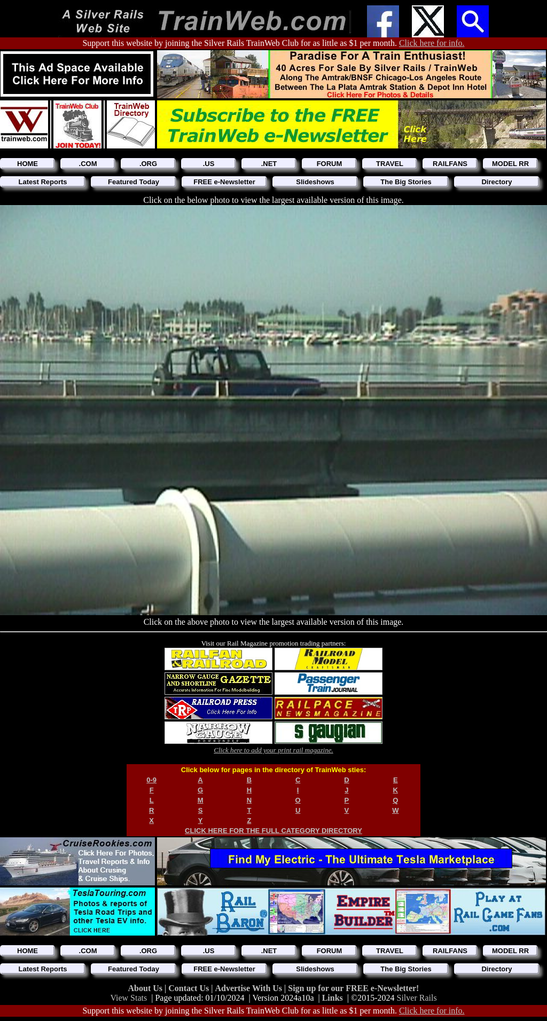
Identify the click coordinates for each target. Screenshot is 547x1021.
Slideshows (315, 182)
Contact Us (189, 988)
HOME (27, 164)
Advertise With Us (249, 988)
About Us (146, 988)
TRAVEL (389, 164)
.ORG (148, 164)
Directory (496, 182)
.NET (269, 164)
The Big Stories (405, 182)
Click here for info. (432, 43)
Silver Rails (417, 997)
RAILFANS (450, 164)
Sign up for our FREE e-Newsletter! (353, 988)
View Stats (128, 997)
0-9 (151, 780)
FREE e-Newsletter (224, 182)
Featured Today (133, 182)
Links (332, 997)
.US (209, 164)
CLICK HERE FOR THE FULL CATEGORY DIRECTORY (273, 831)
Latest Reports (42, 182)
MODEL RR (510, 164)
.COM (88, 164)
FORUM (329, 164)
